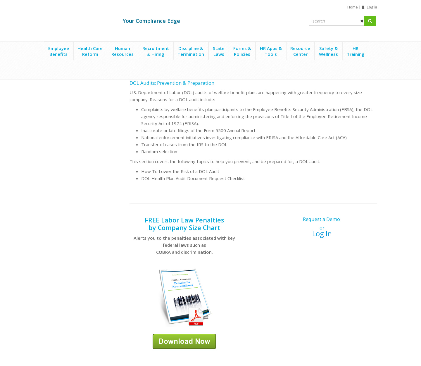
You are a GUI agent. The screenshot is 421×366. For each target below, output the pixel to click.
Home (352, 7)
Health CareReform (90, 51)
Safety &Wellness (328, 51)
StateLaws (219, 51)
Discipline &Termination (190, 51)
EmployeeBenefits (58, 51)
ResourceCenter (300, 51)
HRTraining (356, 51)
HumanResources (122, 51)
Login (372, 7)
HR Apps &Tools (271, 51)
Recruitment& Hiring (155, 51)
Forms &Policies (242, 51)
